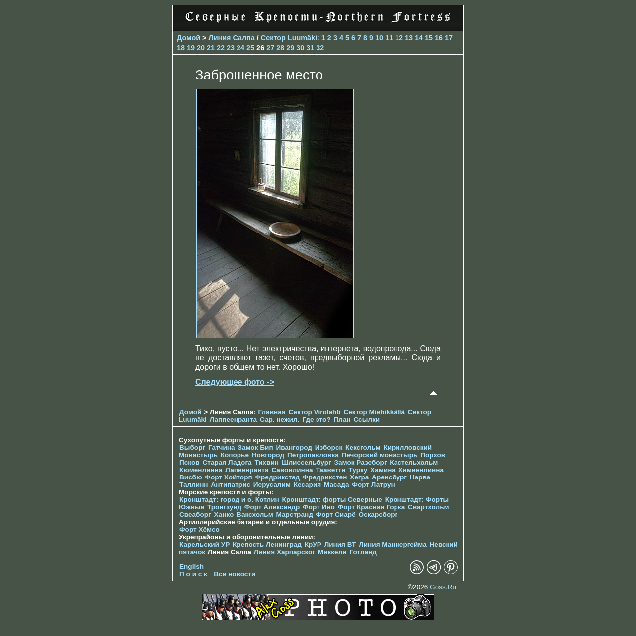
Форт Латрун (373, 484)
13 (409, 38)
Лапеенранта (246, 470)
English (191, 566)
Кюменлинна (201, 470)
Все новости (234, 574)
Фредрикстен (325, 477)
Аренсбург (389, 477)
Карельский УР (204, 544)
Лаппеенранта (233, 419)
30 (300, 48)
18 (181, 48)
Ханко (224, 514)
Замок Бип (255, 447)
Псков (189, 462)
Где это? (316, 419)
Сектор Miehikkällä (374, 412)
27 (270, 48)
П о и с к (193, 574)
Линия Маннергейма (393, 544)
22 (221, 48)
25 (250, 48)
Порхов (432, 455)
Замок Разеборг (360, 462)
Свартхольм (428, 507)
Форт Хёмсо (199, 529)
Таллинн (193, 484)
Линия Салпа (232, 38)
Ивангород (294, 447)
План (342, 419)
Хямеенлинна (421, 470)
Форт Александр (272, 507)
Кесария (307, 484)
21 (211, 48)
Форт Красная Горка (371, 507)
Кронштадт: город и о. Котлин (229, 499)
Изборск (329, 447)
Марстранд (294, 514)
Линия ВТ (340, 544)
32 (320, 48)
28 (280, 48)
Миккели (332, 552)
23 (231, 48)
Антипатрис (230, 484)
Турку (357, 470)
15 (429, 38)
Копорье (235, 455)
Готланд (363, 552)
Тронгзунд (224, 507)
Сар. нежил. (279, 419)
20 (201, 48)
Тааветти (330, 470)
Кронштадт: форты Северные (332, 499)
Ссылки (366, 419)
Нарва (420, 477)
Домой (188, 38)
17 (449, 38)
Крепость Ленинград (267, 544)
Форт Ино (319, 507)
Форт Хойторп (228, 477)
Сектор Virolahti (315, 412)
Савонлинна (292, 470)
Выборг (192, 447)
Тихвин (266, 462)
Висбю (190, 477)
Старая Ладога (226, 462)
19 (191, 48)
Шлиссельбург (306, 462)
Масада (336, 484)
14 (419, 38)
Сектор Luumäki (289, 38)
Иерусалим (272, 484)
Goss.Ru (443, 587)
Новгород (268, 455)
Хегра (359, 477)
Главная (271, 412)
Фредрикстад (277, 477)
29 (290, 48)
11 (389, 38)
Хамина (383, 470)
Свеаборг (195, 514)
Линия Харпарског (284, 552)
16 (439, 38)
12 (399, 38)
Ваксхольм (255, 514)
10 (379, 38)
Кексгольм (363, 447)
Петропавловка (313, 455)
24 (240, 48)
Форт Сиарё (336, 514)
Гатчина (221, 447)
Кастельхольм (414, 462)
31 (310, 48)
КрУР (313, 544)
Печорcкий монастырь (380, 455)
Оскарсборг (378, 514)
